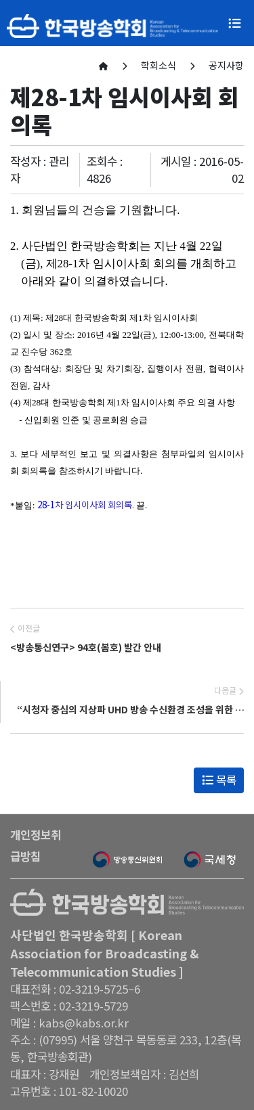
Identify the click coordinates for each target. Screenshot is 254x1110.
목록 (219, 780)
